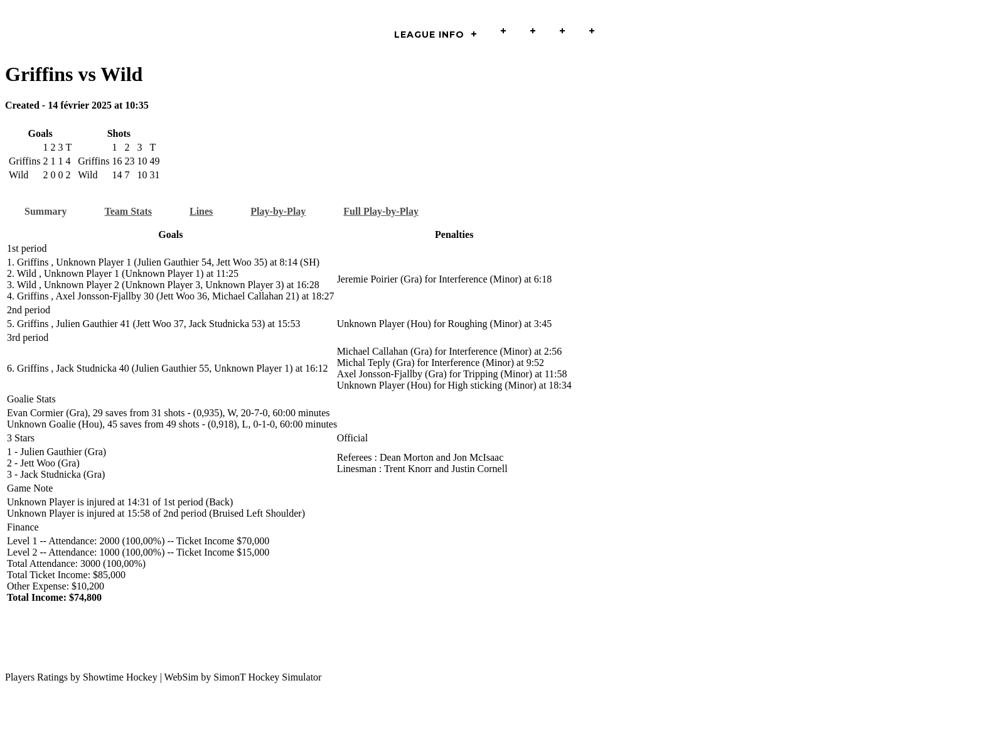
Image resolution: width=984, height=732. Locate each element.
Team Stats (128, 211)
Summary (45, 211)
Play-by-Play (278, 211)
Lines (201, 211)
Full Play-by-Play (381, 211)
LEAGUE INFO (429, 34)
